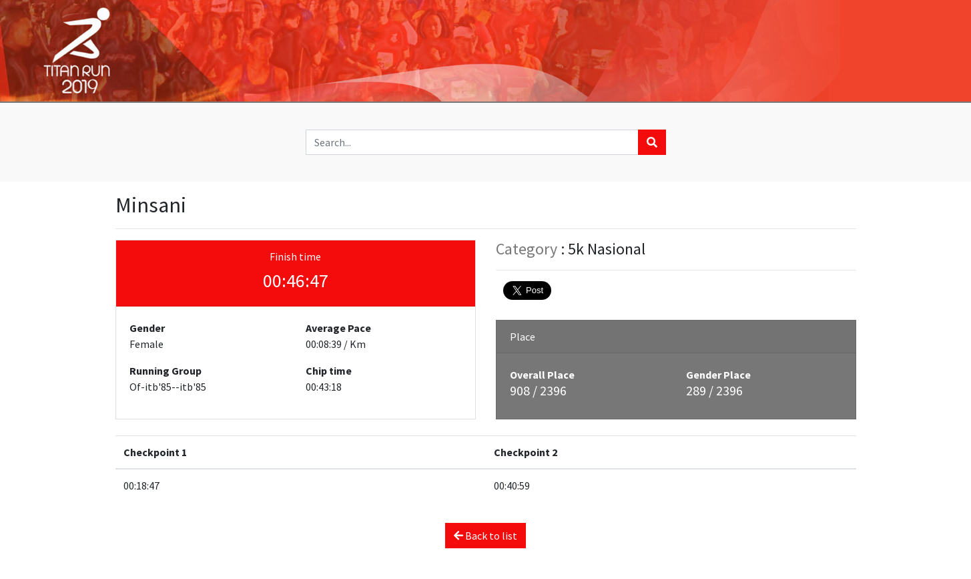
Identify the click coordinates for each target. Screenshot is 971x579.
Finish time (295, 256)
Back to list (485, 535)
